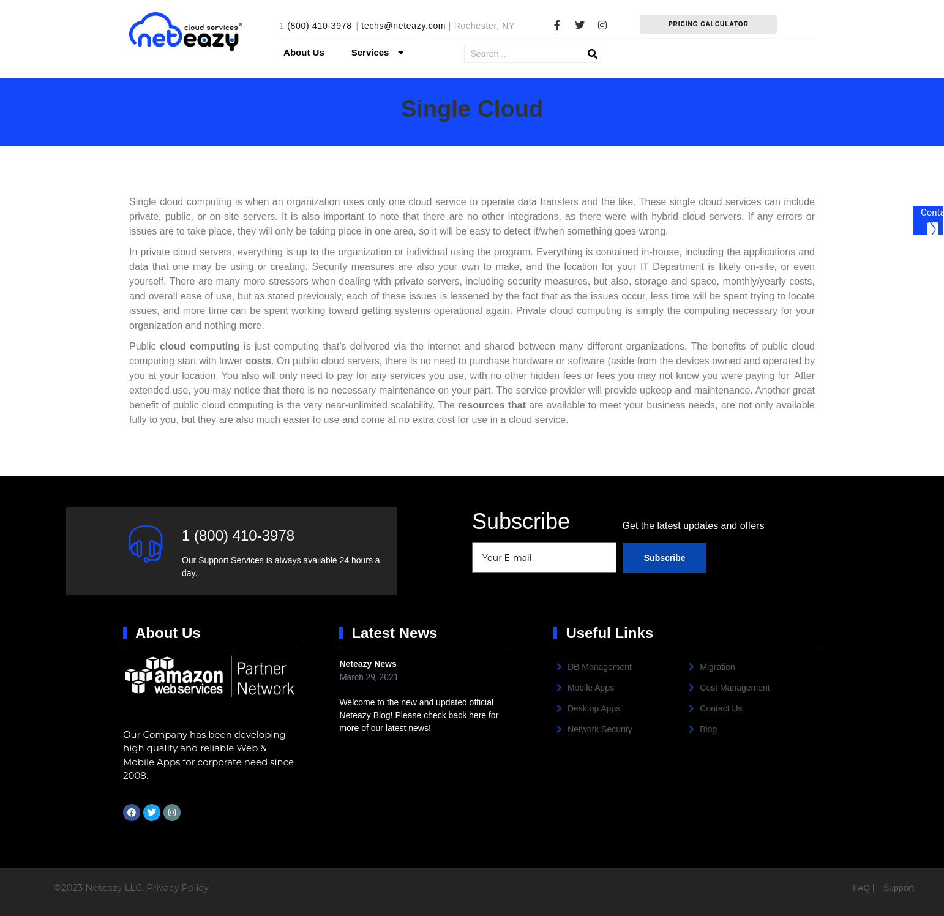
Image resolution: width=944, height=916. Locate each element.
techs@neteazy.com (403, 26)
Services (378, 53)
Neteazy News (367, 664)
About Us (303, 52)
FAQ (862, 888)
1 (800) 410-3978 (238, 535)
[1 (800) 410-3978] (145, 543)
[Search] (592, 53)
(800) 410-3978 (319, 26)
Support (898, 888)
